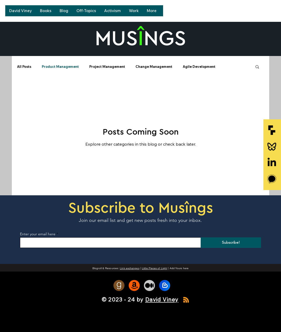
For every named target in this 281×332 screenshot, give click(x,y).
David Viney (162, 299)
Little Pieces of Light (154, 268)
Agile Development (199, 66)
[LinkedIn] (272, 162)
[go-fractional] (272, 130)
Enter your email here (37, 234)
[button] (257, 67)
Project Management (107, 66)
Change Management (154, 66)
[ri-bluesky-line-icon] (272, 146)
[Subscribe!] (231, 242)
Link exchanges (129, 268)
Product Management (60, 66)
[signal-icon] (272, 179)
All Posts (24, 66)
